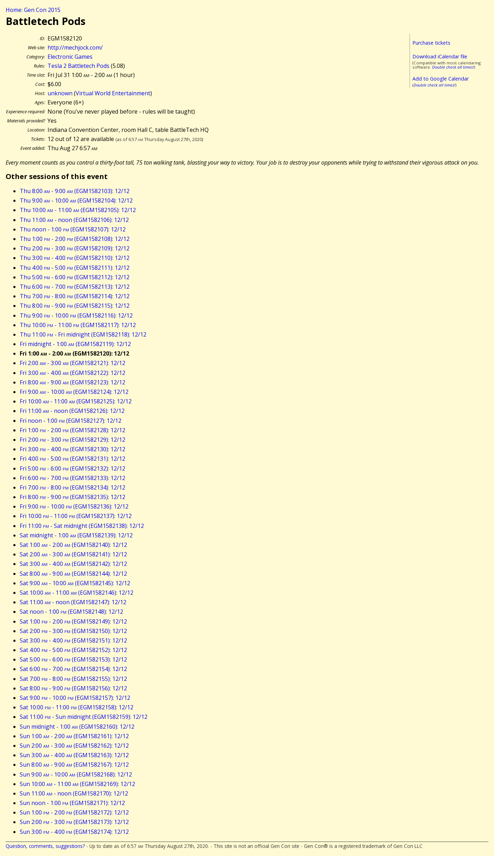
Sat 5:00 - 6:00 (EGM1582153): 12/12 (73, 659)
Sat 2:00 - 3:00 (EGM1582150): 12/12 (73, 631)
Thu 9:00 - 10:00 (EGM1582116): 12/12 (76, 315)
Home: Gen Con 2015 (33, 10)
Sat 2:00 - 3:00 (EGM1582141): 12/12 (73, 554)
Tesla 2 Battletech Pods (78, 66)
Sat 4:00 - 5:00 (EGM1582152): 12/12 (73, 650)
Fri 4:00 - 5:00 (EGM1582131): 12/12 (72, 458)
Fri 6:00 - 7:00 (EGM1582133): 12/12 (72, 478)
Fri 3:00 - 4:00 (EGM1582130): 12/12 (72, 449)
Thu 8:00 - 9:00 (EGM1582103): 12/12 (74, 191)
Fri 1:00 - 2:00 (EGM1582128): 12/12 (72, 430)
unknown (60, 93)
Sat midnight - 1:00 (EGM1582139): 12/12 (76, 535)
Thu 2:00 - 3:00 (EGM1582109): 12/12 (74, 248)
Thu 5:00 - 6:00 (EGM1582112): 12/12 (74, 277)
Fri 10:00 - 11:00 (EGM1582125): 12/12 (76, 401)
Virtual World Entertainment (113, 93)
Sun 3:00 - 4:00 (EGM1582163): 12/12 (74, 755)
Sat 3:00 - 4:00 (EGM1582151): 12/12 (73, 640)
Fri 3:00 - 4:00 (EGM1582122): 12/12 (72, 373)
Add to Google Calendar (440, 78)
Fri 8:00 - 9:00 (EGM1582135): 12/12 (72, 497)
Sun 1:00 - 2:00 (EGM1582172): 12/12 (74, 812)
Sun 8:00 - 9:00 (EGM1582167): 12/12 (74, 764)
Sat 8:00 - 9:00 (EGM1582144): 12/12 (73, 573)
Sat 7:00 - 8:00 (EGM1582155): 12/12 (73, 679)
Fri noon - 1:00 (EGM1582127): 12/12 (70, 420)
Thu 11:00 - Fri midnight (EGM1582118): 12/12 (83, 334)
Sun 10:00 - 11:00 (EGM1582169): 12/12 (77, 784)
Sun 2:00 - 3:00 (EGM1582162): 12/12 (74, 745)
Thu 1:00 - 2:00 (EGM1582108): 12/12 (74, 239)
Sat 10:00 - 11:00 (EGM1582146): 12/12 (76, 592)
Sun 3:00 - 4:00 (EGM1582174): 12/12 (74, 832)
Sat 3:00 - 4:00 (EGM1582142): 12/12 (73, 564)
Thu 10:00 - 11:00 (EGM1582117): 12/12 (78, 325)
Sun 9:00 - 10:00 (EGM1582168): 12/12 (76, 774)
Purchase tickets (431, 42)
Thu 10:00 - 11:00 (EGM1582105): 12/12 (78, 210)
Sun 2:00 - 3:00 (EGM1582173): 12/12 (74, 822)
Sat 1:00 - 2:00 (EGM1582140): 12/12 (73, 545)
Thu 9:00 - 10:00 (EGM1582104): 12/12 (76, 200)
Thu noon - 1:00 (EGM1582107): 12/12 (73, 229)
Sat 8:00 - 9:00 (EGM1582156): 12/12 (73, 688)
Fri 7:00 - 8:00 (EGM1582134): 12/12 (72, 487)
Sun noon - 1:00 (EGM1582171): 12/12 (72, 803)
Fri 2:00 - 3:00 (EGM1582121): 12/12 (72, 363)
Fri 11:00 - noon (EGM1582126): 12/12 (72, 411)
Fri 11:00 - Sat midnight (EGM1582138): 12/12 (82, 526)
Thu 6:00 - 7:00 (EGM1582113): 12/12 (74, 286)
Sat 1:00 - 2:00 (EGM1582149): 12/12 (73, 621)
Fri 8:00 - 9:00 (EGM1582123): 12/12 (72, 382)
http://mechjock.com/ (75, 47)
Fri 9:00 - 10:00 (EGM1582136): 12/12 (74, 506)
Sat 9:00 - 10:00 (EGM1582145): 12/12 (75, 583)
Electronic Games (70, 56)
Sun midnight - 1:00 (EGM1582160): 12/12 (77, 726)
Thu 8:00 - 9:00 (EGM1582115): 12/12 (74, 305)
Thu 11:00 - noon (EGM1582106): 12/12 (74, 220)
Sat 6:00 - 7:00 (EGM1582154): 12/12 (73, 669)
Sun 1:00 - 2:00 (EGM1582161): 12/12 (74, 736)
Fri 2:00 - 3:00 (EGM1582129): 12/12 (72, 439)
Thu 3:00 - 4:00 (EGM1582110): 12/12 (74, 258)
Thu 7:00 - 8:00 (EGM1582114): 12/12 (74, 296)
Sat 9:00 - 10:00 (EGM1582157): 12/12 (75, 698)
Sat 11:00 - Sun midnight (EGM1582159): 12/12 (83, 717)
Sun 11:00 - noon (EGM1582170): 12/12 (74, 793)
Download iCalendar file (439, 56)
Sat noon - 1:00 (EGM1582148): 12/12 (71, 611)
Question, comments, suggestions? (45, 846)
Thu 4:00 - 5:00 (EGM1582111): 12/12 (74, 268)
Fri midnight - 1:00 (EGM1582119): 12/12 (75, 344)
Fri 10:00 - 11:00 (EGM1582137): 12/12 (76, 516)
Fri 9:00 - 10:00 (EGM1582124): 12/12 (74, 392)
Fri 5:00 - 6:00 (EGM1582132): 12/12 (72, 468)
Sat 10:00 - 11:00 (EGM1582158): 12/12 (76, 707)
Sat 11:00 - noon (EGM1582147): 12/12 (73, 602)
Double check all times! (453, 67)
